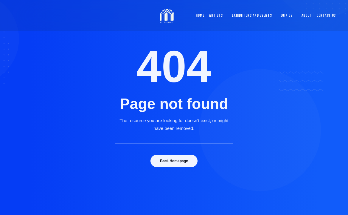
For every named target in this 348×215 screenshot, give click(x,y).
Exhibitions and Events (252, 15)
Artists (216, 15)
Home (200, 15)
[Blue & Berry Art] (166, 15)
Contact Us (326, 15)
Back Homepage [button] (174, 161)
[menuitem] (198, 15)
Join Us (287, 15)
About (307, 15)
